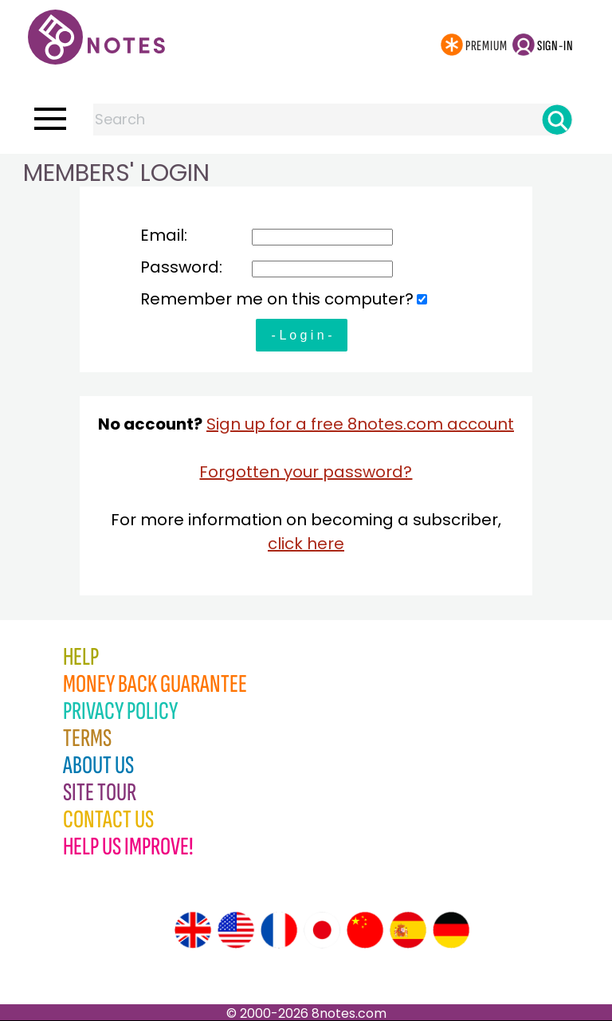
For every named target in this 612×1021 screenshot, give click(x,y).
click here (306, 543)
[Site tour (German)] (451, 930)
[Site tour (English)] (193, 930)
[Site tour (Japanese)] (322, 930)
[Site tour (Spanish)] (408, 930)
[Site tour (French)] (279, 930)
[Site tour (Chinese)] (365, 930)
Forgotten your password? (305, 472)
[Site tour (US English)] (236, 930)
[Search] (557, 119)
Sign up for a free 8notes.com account (360, 424)
